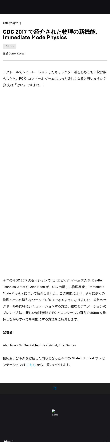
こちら (31, 365)
